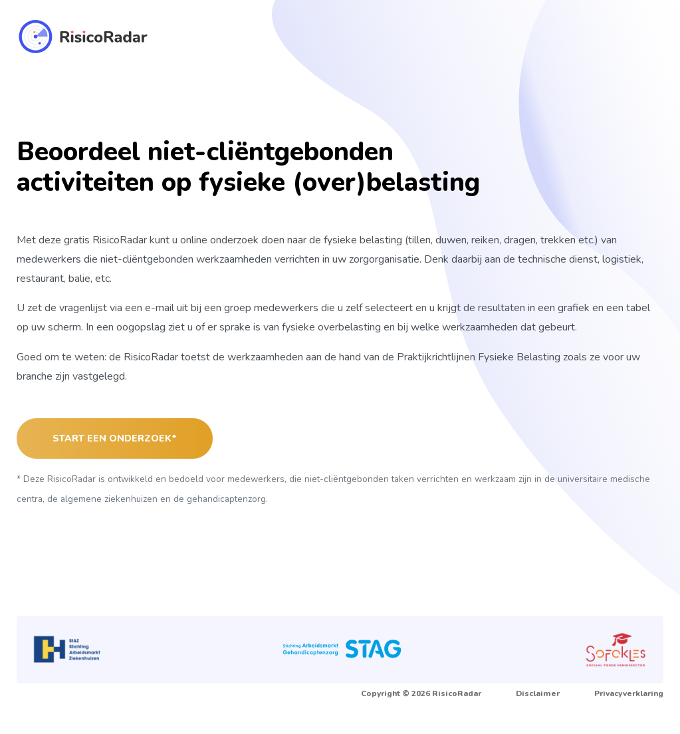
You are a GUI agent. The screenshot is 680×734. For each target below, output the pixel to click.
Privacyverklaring (628, 693)
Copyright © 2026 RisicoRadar (421, 693)
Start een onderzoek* (115, 438)
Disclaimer (538, 693)
